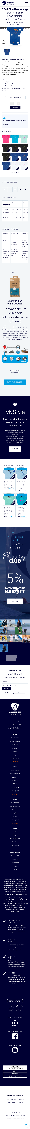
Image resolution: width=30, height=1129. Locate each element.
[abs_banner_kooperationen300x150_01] (15, 1071)
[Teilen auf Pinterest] (15, 189)
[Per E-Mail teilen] (25, 189)
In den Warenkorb (15, 107)
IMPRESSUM (21, 1102)
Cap (15, 831)
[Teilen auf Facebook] (4, 189)
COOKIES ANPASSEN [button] (11, 1102)
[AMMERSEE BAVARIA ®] (8, 3)
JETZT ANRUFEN (15, 1001)
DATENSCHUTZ (20, 1099)
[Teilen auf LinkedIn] (20, 189)
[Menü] (25, 3)
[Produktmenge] (15, 103)
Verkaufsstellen (15, 862)
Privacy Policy (7, 685)
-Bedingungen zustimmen (13, 685)
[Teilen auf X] (9, 189)
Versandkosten (15, 859)
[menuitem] (25, 3)
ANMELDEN (15, 601)
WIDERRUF (12, 1099)
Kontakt (15, 869)
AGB (7, 1099)
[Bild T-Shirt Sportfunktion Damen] (8, 52)
